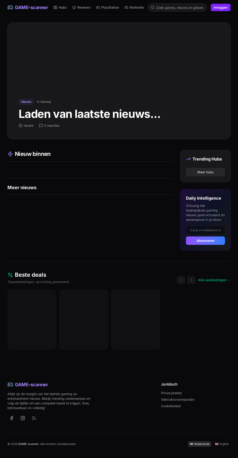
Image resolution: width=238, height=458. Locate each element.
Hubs (60, 7)
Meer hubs (205, 172)
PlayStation (107, 7)
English (222, 444)
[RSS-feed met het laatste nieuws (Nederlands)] (34, 418)
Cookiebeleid (171, 406)
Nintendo (134, 7)
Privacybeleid (171, 393)
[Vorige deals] (181, 280)
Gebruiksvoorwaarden (178, 399)
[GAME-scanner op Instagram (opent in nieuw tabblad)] (23, 418)
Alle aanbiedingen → (214, 280)
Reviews (81, 7)
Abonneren (206, 241)
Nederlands (199, 444)
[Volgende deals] (191, 280)
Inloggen (221, 7)
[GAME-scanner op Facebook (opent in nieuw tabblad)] (11, 418)
